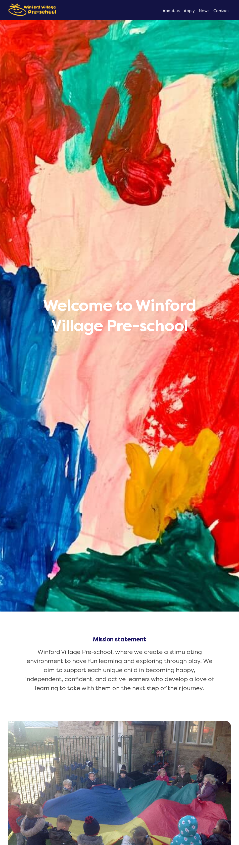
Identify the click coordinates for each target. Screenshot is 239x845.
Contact (221, 10)
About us (171, 10)
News (204, 10)
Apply (189, 10)
